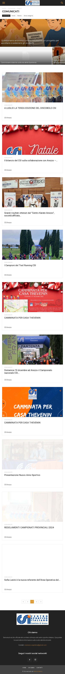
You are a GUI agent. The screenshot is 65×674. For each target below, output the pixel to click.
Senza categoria (28, 15)
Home (4, 8)
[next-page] (41, 601)
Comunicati (11, 8)
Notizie (20, 15)
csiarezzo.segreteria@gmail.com (35, 645)
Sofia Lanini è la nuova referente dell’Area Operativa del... (32, 580)
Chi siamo (31, 667)
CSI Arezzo (8, 118)
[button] (3, 3)
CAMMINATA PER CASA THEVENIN (22, 317)
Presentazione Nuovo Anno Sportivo (22, 475)
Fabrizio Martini (38, 671)
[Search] (62, 3)
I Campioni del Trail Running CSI (20, 265)
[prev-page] (23, 601)
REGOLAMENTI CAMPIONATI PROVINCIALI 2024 (29, 527)
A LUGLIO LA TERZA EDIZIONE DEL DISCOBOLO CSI (30, 108)
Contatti (39, 667)
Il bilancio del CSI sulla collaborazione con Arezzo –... (31, 160)
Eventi (13, 15)
